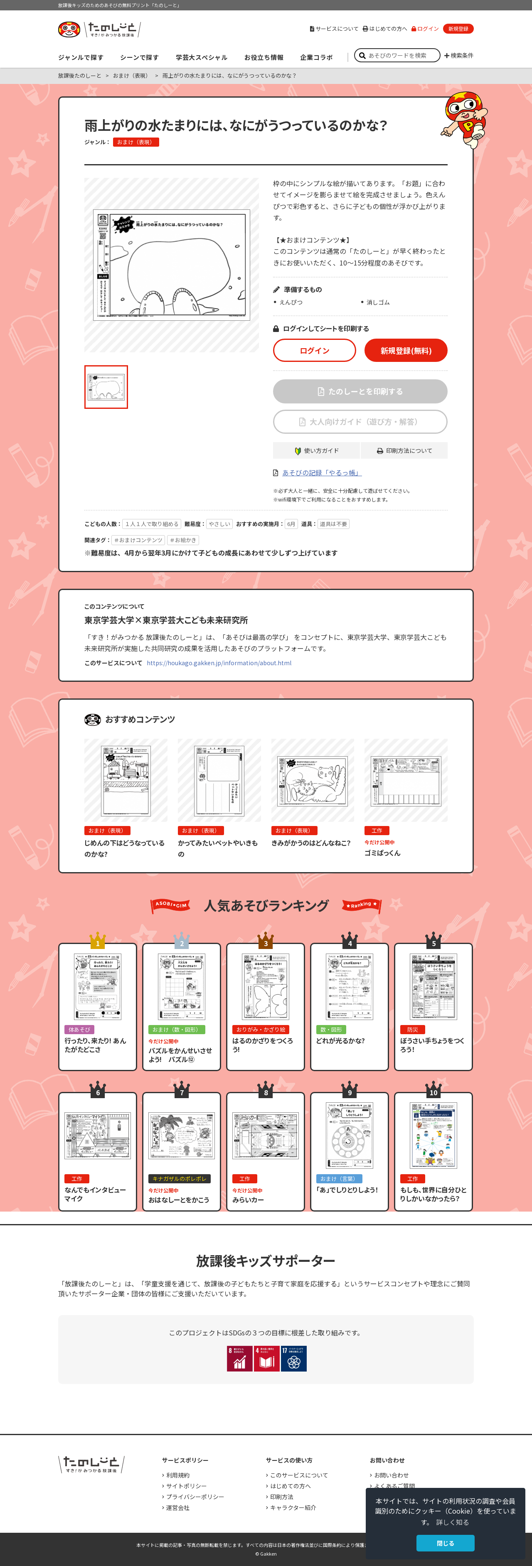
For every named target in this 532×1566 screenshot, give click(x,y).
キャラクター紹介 (293, 1507)
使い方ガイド (321, 450)
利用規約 (178, 1475)
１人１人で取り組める (152, 524)
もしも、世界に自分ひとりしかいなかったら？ (433, 1194)
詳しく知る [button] (452, 1522)
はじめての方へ (385, 28)
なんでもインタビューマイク (95, 1194)
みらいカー (248, 1200)
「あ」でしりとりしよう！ (347, 1190)
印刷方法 (281, 1496)
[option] (171, 265)
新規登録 (458, 28)
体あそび (79, 1029)
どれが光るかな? (340, 1040)
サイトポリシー (186, 1486)
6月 (291, 524)
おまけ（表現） (132, 75)
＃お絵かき (183, 540)
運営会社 (178, 1507)
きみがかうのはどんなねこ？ (311, 843)
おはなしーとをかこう (178, 1200)
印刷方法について (409, 450)
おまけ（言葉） (339, 1178)
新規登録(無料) (406, 350)
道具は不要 (333, 524)
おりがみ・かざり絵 (260, 1029)
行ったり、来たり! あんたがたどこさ (95, 1044)
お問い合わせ (391, 1475)
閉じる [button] (445, 1543)
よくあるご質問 (394, 1486)
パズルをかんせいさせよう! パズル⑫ (180, 1054)
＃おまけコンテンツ (138, 540)
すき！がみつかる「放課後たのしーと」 (99, 29)
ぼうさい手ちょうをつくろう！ (432, 1044)
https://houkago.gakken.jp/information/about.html (219, 663)
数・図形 (331, 1029)
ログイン (425, 28)
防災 (412, 1029)
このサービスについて (299, 1475)
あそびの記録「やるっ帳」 (322, 472)
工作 (377, 830)
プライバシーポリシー (195, 1496)
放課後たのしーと (79, 75)
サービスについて (334, 28)
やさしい (219, 524)
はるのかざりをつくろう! (262, 1044)
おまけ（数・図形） (177, 1029)
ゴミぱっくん (382, 853)
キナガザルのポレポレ (180, 1178)
